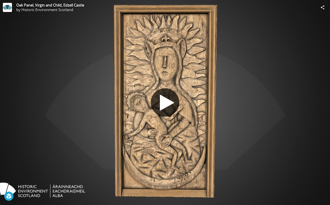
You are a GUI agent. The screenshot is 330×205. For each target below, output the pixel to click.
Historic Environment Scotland (47, 9)
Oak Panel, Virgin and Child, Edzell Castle (50, 5)
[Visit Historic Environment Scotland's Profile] (7, 7)
